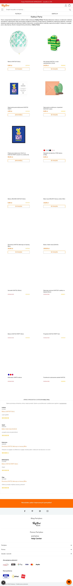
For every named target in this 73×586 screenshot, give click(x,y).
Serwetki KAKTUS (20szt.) (15, 290)
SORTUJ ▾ (55, 13)
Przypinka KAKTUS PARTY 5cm (52, 334)
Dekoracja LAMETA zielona (15, 377)
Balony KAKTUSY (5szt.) (14, 61)
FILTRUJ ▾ (18, 13)
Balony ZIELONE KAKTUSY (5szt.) (17, 199)
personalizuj (18, 114)
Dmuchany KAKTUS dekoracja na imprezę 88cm (14, 446)
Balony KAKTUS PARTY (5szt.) (16, 334)
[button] (3, 582)
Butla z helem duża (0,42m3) (51, 244)
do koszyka (18, 69)
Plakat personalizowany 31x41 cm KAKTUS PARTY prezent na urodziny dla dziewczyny (17, 154)
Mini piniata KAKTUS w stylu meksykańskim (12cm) (51, 62)
